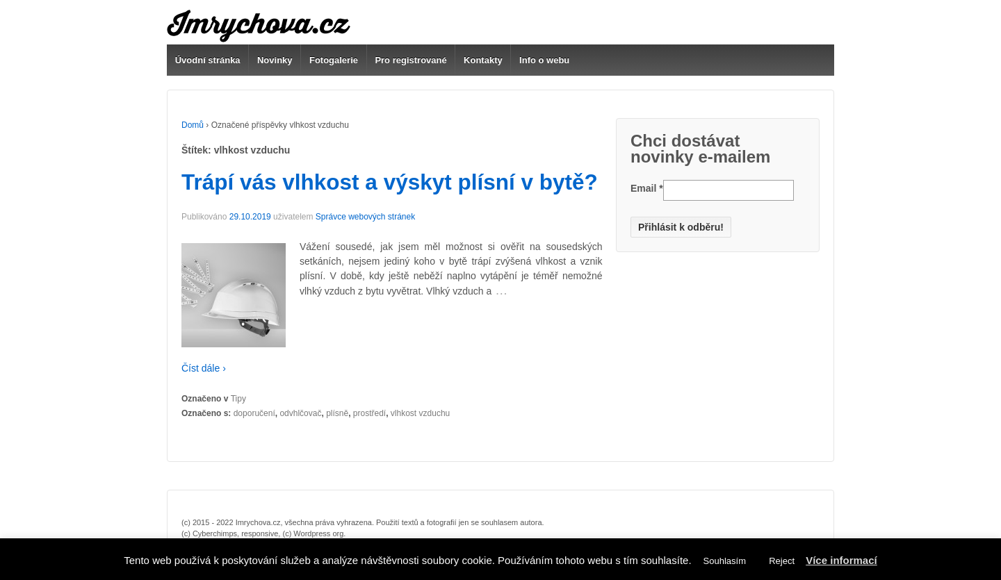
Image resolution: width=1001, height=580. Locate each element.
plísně (337, 413)
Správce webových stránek (365, 217)
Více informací (841, 560)
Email (646, 188)
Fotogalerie (333, 60)
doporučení (254, 413)
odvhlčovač (300, 413)
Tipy (238, 399)
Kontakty (483, 60)
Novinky (275, 60)
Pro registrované (410, 60)
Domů (192, 125)
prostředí (369, 413)
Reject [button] (782, 561)
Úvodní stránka (208, 60)
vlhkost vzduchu (420, 413)
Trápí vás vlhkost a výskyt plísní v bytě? (389, 181)
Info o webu (544, 60)
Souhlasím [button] (724, 561)
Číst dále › (203, 368)
